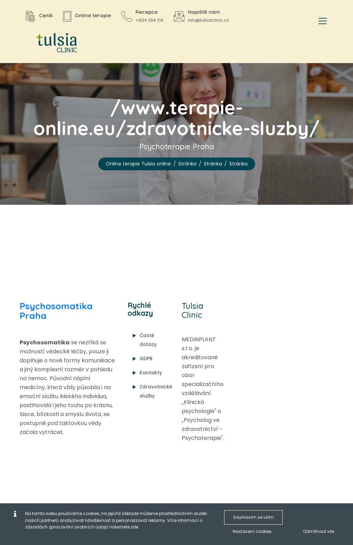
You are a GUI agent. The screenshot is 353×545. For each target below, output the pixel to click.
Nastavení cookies (252, 531)
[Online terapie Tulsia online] (54, 43)
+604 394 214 (149, 20)
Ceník (46, 15)
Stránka (187, 163)
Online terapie (93, 15)
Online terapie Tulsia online (138, 163)
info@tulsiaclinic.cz (208, 20)
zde (134, 527)
